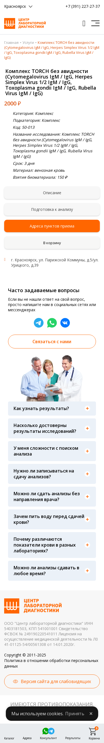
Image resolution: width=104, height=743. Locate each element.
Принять (74, 714)
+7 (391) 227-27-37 (82, 6)
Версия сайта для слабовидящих (56, 681)
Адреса (27, 737)
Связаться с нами (51, 341)
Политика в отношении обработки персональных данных (51, 663)
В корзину (52, 242)
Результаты (72, 737)
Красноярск (15, 6)
